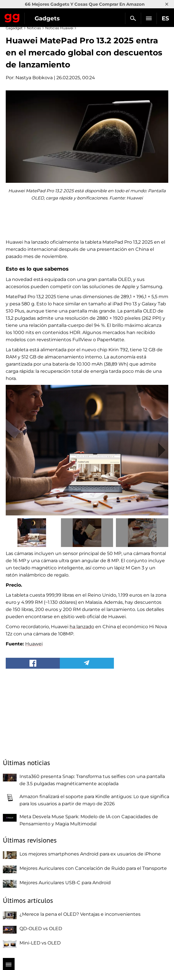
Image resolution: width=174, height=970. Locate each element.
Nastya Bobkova (34, 77)
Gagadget (12, 17)
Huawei (34, 644)
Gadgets (47, 18)
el (63, 616)
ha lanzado (82, 626)
